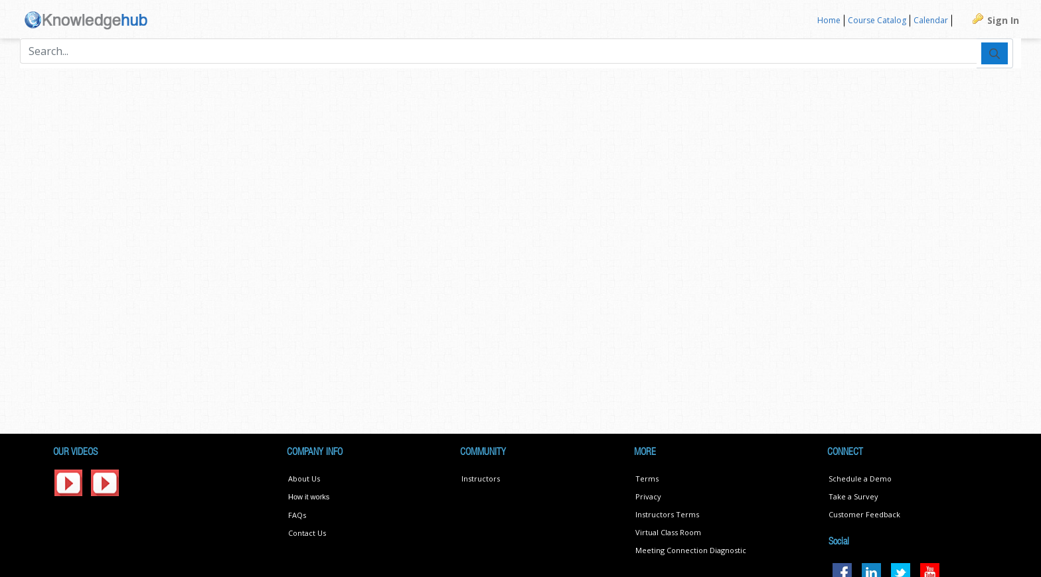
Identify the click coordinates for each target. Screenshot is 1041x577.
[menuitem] (829, 21)
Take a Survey (853, 496)
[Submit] (994, 53)
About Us (304, 478)
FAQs (297, 515)
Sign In (1003, 20)
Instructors (480, 478)
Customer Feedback (864, 514)
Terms (647, 478)
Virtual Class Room (668, 532)
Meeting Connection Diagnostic (690, 550)
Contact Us (307, 533)
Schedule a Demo (860, 478)
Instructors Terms (667, 514)
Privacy (648, 496)
